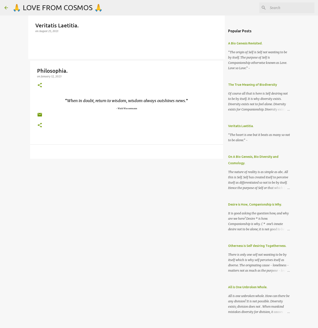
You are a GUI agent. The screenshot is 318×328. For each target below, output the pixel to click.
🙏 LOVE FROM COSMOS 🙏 (57, 7)
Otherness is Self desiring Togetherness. (257, 246)
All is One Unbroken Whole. (247, 287)
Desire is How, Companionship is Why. (255, 204)
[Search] (291, 7)
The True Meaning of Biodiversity (252, 84)
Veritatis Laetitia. (241, 126)
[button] (39, 85)
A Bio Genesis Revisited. (245, 43)
